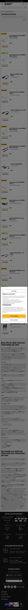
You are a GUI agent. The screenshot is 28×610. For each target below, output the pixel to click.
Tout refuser (14, 291)
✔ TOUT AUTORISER (14, 316)
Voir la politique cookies (7, 304)
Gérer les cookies (14, 319)
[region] (14, 305)
